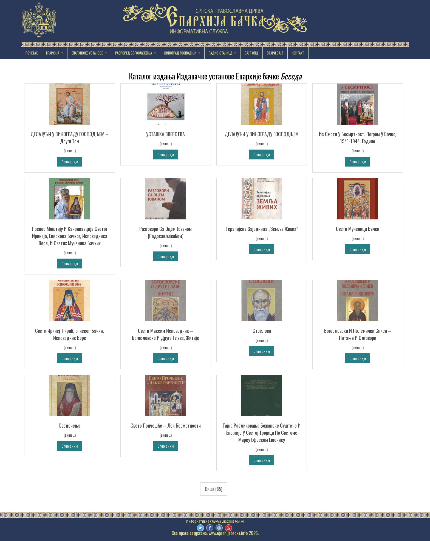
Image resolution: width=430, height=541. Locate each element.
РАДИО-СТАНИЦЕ (220, 53)
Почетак (32, 53)
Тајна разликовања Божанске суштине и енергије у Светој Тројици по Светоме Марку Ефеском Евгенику (262, 432)
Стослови (262, 330)
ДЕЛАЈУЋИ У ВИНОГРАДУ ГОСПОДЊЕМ (262, 134)
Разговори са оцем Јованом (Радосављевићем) (165, 232)
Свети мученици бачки (357, 228)
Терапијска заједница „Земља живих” (262, 228)
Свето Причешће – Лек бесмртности (166, 425)
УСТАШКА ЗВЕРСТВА (165, 134)
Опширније (69, 161)
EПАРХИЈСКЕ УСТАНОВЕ (87, 53)
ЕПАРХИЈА (52, 53)
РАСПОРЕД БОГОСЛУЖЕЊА (133, 53)
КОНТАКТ (298, 53)
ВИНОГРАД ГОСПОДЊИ (180, 53)
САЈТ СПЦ (251, 53)
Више (213, 489)
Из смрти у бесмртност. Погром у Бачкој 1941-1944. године (358, 137)
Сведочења (69, 425)
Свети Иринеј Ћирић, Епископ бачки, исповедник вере (69, 334)
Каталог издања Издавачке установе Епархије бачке (215, 76)
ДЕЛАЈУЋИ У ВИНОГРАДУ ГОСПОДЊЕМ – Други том (69, 137)
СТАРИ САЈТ (275, 53)
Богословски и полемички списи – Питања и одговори (357, 334)
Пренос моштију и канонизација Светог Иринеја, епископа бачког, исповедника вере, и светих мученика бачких (69, 236)
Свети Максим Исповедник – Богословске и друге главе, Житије (165, 334)
